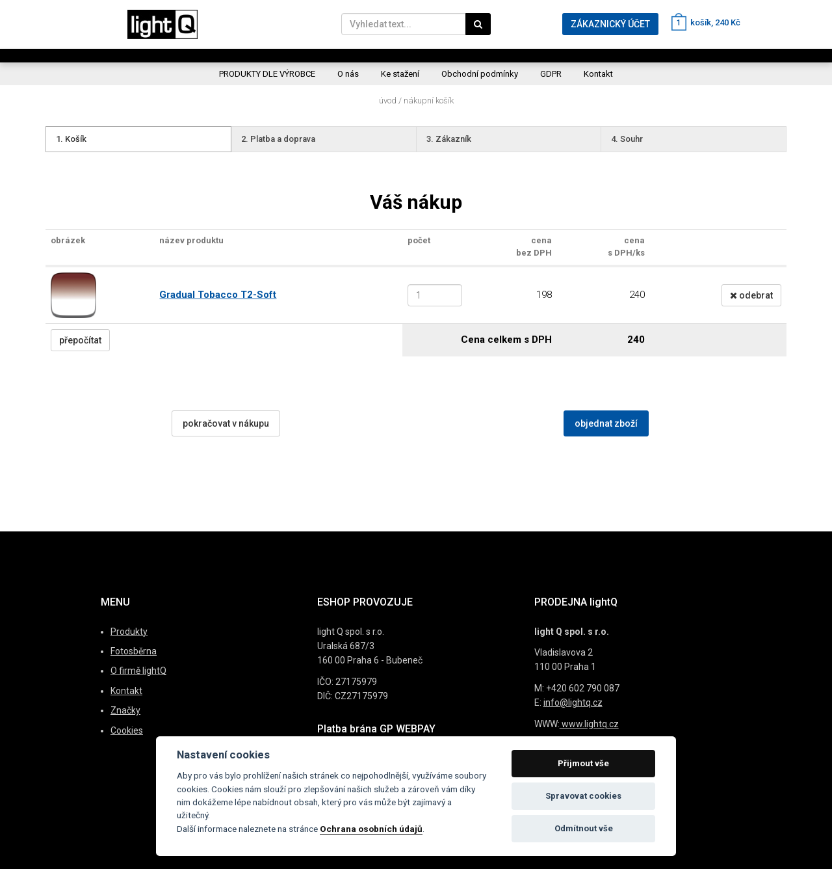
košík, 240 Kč (705, 22)
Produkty (129, 631)
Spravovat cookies (583, 796)
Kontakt (598, 74)
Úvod (387, 100)
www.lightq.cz (589, 724)
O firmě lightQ (138, 670)
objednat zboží (606, 423)
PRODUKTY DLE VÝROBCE (267, 74)
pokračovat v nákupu (226, 423)
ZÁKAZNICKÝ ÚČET (610, 24)
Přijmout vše (583, 763)
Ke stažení (400, 74)
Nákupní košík (429, 100)
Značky (125, 710)
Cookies (126, 730)
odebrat (751, 295)
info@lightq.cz (573, 702)
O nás (348, 74)
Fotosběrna (133, 651)
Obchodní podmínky (479, 74)
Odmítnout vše (583, 828)
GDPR (551, 74)
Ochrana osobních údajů (371, 828)
